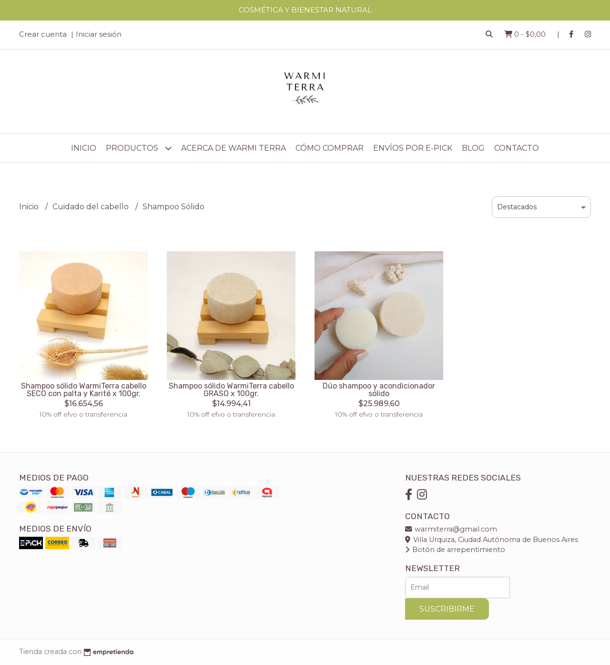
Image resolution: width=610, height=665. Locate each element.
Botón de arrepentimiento (455, 549)
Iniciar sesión (99, 34)
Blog (473, 148)
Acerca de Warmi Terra (233, 148)
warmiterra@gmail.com (451, 529)
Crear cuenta (43, 34)
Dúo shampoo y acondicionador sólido (379, 389)
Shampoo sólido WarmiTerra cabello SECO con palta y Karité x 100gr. (83, 389)
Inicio (83, 148)
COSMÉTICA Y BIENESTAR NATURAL (305, 9)
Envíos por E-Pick (412, 148)
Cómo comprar (329, 148)
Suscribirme (447, 609)
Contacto (516, 148)
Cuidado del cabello (91, 206)
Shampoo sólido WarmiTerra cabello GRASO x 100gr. (231, 389)
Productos (139, 148)
